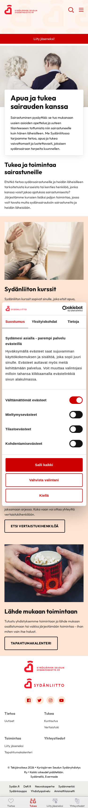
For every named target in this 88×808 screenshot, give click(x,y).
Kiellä (44, 495)
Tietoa (9, 713)
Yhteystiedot (54, 738)
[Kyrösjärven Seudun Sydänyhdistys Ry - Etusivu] (44, 666)
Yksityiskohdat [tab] (44, 321)
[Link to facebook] (29, 700)
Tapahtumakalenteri (31, 643)
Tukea (49, 713)
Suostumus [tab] (15, 321)
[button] (71, 12)
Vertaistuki (51, 727)
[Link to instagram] (50, 700)
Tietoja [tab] (73, 321)
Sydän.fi (14, 786)
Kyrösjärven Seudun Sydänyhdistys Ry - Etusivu (36, 9)
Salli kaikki (44, 465)
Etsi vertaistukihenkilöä (35, 526)
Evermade (51, 776)
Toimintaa (12, 738)
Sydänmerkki (66, 786)
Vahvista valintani (44, 480)
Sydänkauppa (18, 791)
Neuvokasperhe (44, 786)
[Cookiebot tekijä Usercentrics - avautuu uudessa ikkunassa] (63, 309)
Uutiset (9, 721)
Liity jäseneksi (13, 746)
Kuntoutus (51, 721)
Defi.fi (27, 786)
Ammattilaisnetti (64, 791)
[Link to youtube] (61, 700)
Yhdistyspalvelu (40, 791)
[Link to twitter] (40, 700)
